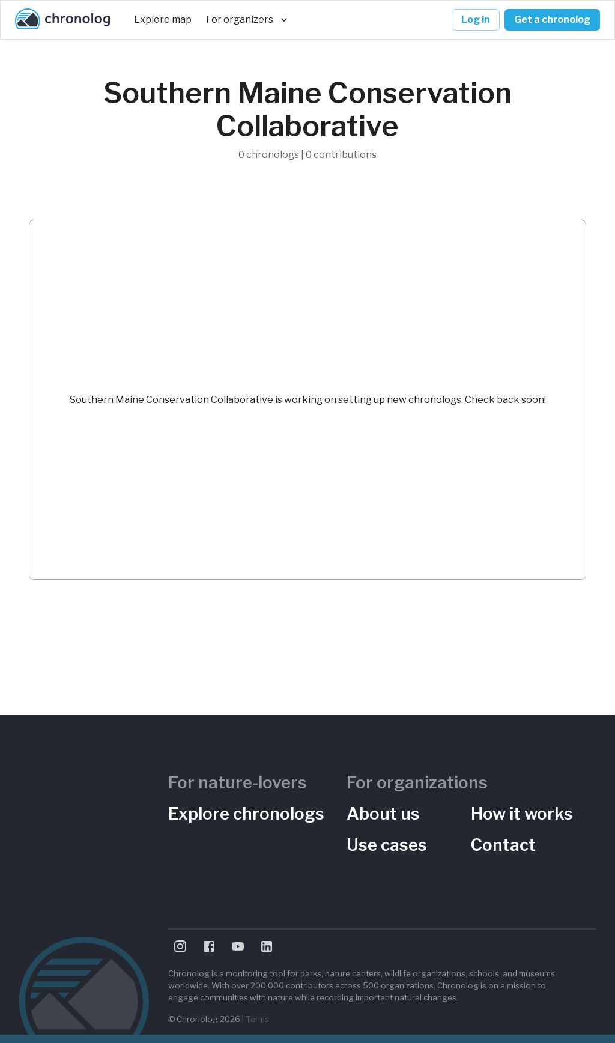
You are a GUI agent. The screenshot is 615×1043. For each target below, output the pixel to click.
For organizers (246, 20)
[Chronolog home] (62, 19)
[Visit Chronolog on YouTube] (238, 946)
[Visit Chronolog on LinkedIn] (267, 946)
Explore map (162, 20)
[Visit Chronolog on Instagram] (180, 946)
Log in (475, 20)
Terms (257, 1019)
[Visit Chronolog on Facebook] (209, 946)
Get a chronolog (552, 20)
